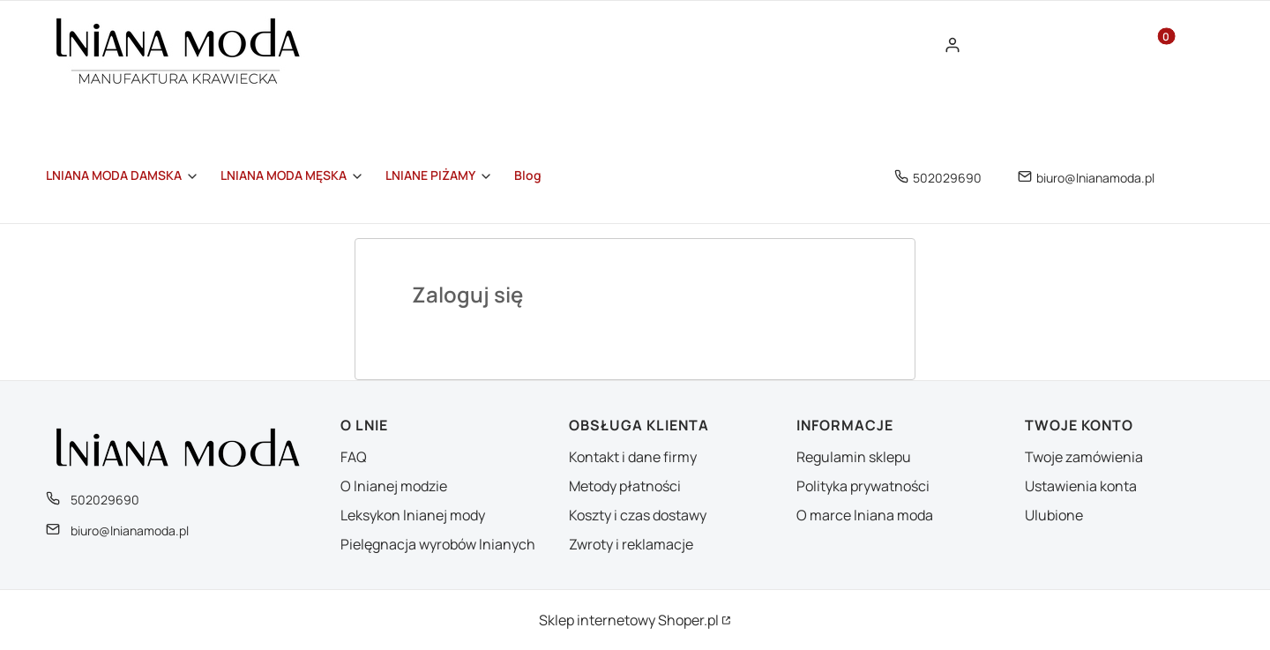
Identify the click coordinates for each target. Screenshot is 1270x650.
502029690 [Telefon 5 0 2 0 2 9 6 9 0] (947, 177)
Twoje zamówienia (1084, 457)
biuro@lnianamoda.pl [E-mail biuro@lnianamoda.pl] (1095, 177)
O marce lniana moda (864, 515)
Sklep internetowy (629, 620)
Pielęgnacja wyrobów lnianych (437, 544)
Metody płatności (625, 486)
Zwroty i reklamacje (631, 544)
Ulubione (1054, 515)
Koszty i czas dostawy (637, 515)
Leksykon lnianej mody (412, 515)
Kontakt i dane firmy (633, 457)
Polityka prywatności (863, 486)
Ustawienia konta (1081, 486)
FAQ (353, 457)
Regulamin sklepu (853, 457)
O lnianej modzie (393, 486)
